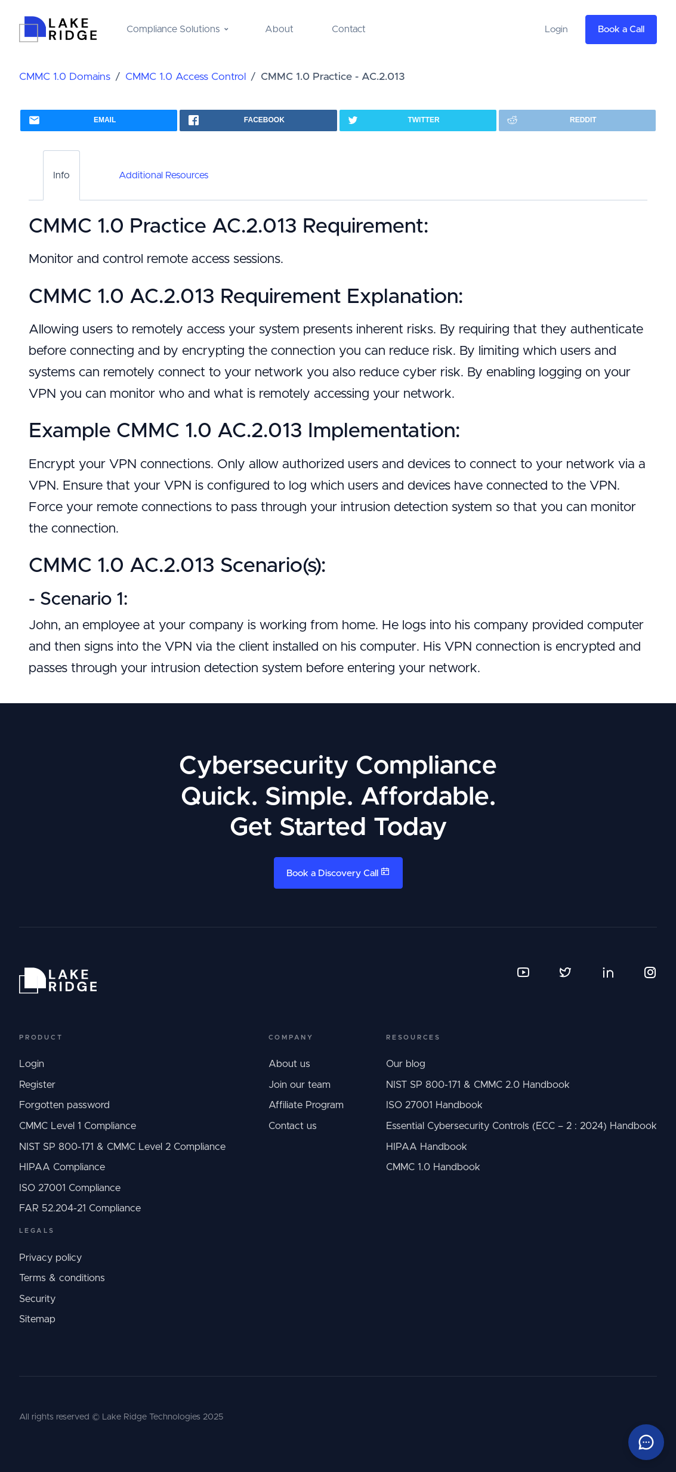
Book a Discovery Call (338, 872)
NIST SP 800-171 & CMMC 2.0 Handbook (478, 1085)
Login (31, 1064)
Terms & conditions (62, 1278)
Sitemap (37, 1319)
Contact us (292, 1126)
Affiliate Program (306, 1105)
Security (37, 1299)
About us (289, 1064)
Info (61, 175)
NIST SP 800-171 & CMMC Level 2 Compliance (122, 1147)
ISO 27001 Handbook (434, 1105)
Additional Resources (163, 175)
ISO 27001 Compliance (70, 1188)
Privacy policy (50, 1258)
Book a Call (621, 29)
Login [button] (556, 29)
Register (37, 1085)
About (279, 29)
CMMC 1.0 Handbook (433, 1167)
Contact (349, 29)
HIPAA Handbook (426, 1147)
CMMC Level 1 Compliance (77, 1126)
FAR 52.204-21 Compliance (80, 1208)
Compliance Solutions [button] (173, 29)
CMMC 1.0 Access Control (185, 77)
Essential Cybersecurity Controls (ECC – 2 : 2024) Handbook (521, 1126)
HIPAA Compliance (62, 1167)
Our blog (405, 1064)
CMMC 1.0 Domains (64, 77)
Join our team (299, 1085)
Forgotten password (64, 1105)
